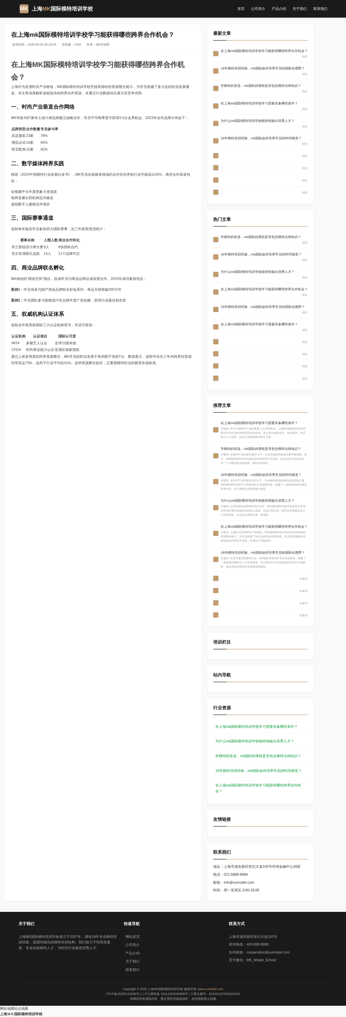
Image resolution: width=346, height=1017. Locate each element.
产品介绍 (279, 9)
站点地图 (21, 1008)
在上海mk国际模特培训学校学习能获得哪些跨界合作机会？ (258, 788)
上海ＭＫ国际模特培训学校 (21, 1014)
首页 (240, 9)
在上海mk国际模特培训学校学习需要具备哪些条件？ (256, 726)
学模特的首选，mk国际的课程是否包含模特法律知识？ (258, 756)
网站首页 (133, 937)
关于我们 (300, 9)
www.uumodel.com (210, 989)
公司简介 (258, 9)
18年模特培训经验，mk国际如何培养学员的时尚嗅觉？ (258, 771)
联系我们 (320, 9)
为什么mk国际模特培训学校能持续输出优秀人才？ (254, 741)
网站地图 (7, 1008)
